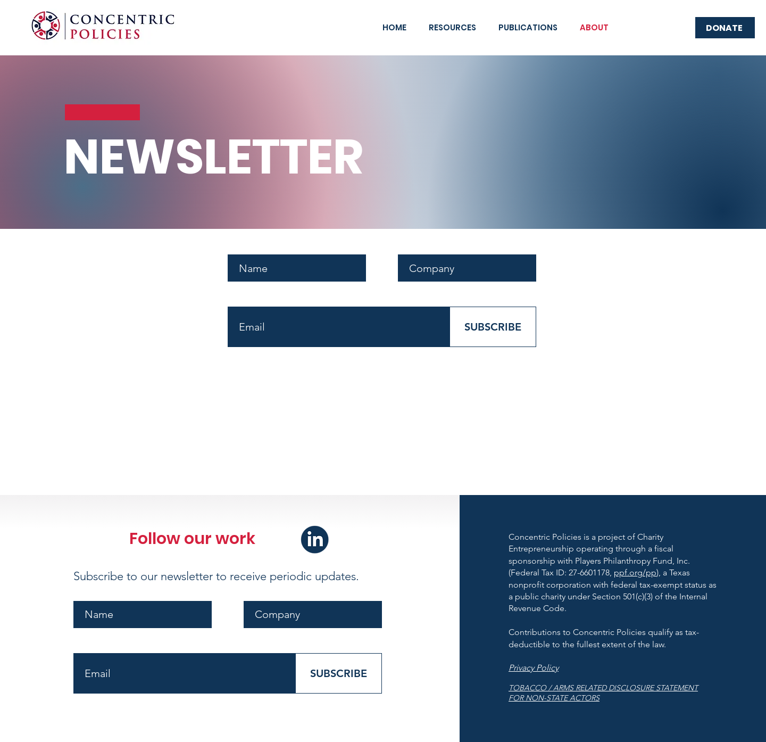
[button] (452, 27)
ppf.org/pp (635, 572)
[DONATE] (725, 27)
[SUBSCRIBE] (492, 327)
